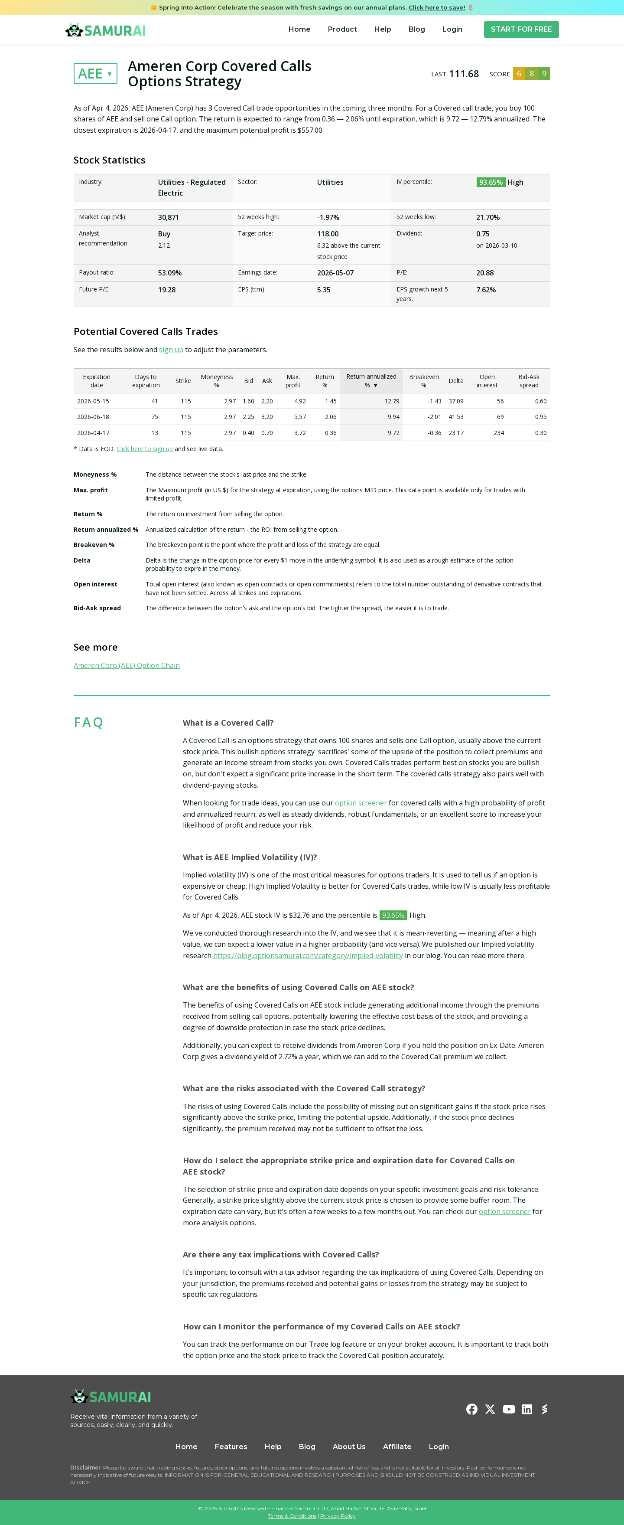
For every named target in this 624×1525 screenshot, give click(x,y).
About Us (349, 1447)
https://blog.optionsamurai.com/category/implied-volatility (308, 955)
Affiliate (397, 1447)
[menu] (375, 29)
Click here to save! (437, 7)
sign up (171, 349)
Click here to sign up (145, 449)
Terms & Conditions (292, 1515)
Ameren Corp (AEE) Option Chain (127, 665)
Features (231, 1447)
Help (382, 29)
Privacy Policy (338, 1515)
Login (452, 29)
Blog (417, 29)
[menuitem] (299, 29)
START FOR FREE (521, 29)
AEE (90, 73)
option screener (361, 803)
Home (300, 29)
